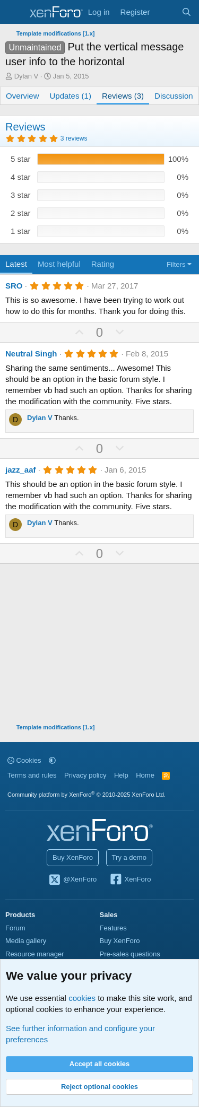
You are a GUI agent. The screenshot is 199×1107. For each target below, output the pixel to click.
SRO (14, 285)
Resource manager (34, 954)
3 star (21, 194)
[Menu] (14, 12)
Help (121, 775)
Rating (102, 263)
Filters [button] (176, 264)
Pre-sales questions (130, 954)
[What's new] (165, 12)
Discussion (173, 95)
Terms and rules (31, 775)
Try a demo (129, 857)
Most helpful (59, 263)
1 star (21, 231)
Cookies (24, 760)
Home (145, 775)
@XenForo (72, 879)
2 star (21, 212)
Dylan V (26, 76)
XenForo (130, 879)
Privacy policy (85, 775)
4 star (21, 176)
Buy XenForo (73, 857)
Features (113, 928)
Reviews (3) (123, 95)
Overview (22, 95)
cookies (82, 998)
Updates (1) (70, 95)
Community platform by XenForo (86, 794)
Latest (16, 263)
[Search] (186, 12)
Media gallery (25, 941)
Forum (15, 928)
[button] (52, 760)
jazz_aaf (20, 469)
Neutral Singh (31, 353)
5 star (21, 158)
